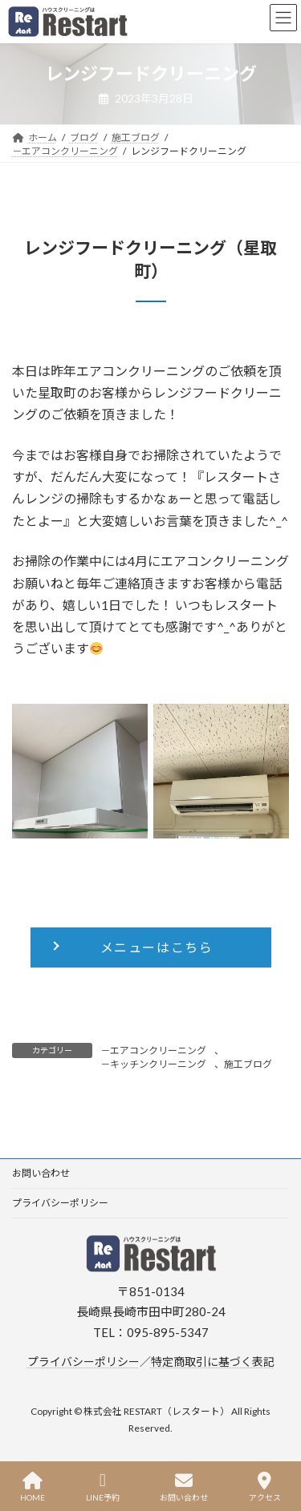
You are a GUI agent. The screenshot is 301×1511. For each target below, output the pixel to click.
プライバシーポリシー (60, 1203)
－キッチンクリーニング (153, 1064)
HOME (32, 1487)
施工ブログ (248, 1064)
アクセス (265, 1487)
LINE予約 (103, 1487)
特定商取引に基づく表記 (213, 1361)
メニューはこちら (157, 947)
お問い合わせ (41, 1173)
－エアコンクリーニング (153, 1050)
